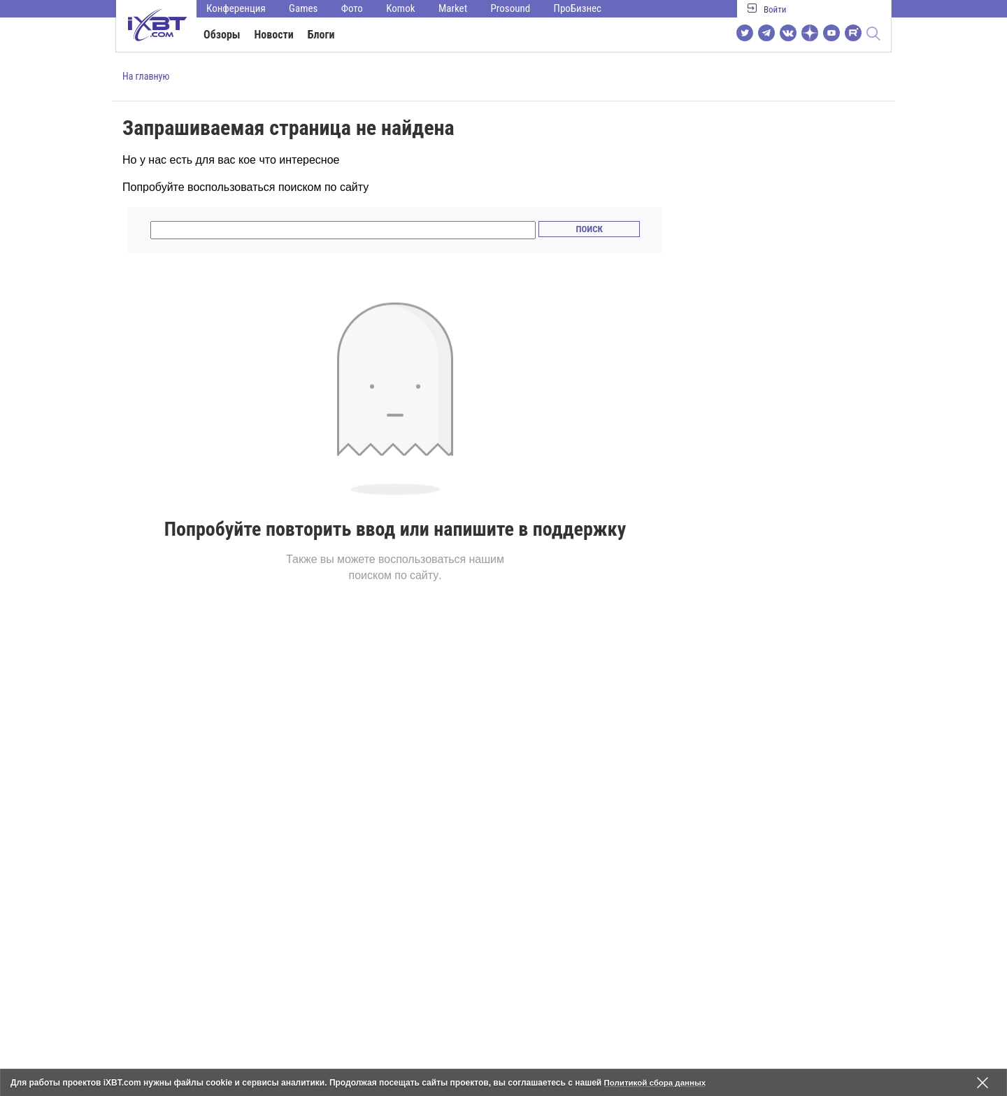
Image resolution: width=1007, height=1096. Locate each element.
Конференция (236, 8)
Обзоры (222, 34)
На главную (145, 76)
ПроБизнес (577, 8)
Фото (352, 8)
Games (303, 8)
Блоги (321, 34)
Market (452, 8)
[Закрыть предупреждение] (982, 1082)
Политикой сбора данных (657, 1083)
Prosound (511, 8)
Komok (400, 8)
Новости (274, 34)
